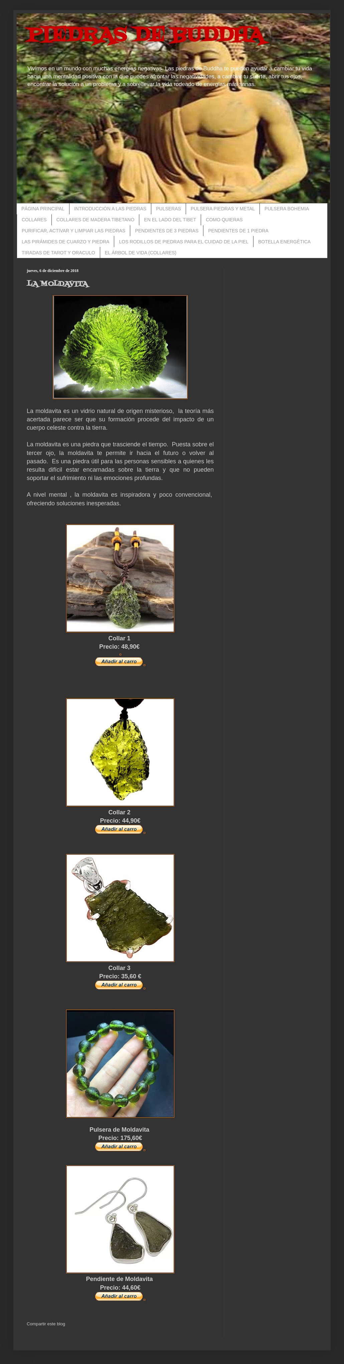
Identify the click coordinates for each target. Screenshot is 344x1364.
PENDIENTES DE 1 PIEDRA (238, 230)
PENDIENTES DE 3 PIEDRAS (166, 230)
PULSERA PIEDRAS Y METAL (223, 208)
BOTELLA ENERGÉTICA (284, 241)
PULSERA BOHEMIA (287, 208)
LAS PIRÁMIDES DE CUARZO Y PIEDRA (65, 241)
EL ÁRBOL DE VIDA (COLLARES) (140, 252)
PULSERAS (168, 208)
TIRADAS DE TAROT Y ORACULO (58, 252)
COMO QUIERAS (224, 219)
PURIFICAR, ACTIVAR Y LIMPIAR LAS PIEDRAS (73, 230)
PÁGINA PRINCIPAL (42, 208)
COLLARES (34, 219)
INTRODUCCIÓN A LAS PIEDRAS (110, 208)
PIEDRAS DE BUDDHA (145, 36)
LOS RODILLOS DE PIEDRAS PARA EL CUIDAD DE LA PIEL (183, 241)
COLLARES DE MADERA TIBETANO (95, 219)
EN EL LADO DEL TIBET (170, 219)
